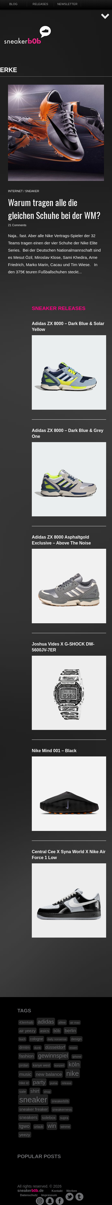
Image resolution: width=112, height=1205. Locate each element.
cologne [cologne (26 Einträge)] (36, 1039)
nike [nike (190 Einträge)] (72, 1073)
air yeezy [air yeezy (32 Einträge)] (27, 1030)
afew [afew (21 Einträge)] (62, 1022)
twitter (69, 1197)
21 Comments (17, 225)
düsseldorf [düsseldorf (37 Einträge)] (55, 1047)
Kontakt (57, 1190)
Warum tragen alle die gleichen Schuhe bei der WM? (54, 208)
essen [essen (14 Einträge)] (73, 1047)
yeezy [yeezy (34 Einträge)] (24, 1134)
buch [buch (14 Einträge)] (22, 1039)
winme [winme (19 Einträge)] (65, 1127)
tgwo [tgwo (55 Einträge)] (24, 1126)
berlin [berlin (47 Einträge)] (70, 1030)
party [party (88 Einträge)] (39, 1082)
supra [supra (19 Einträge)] (64, 1118)
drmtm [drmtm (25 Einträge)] (24, 1048)
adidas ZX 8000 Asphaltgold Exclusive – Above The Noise (61, 540)
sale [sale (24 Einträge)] (22, 1092)
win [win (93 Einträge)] (52, 1126)
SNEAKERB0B (27, 35)
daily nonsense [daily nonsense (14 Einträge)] (57, 1039)
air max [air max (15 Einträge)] (75, 1022)
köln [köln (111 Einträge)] (73, 1064)
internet (15, 191)
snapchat (50, 1201)
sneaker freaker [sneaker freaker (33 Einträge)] (33, 1109)
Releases (40, 4)
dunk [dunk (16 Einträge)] (37, 1047)
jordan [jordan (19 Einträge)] (23, 1065)
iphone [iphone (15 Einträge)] (76, 1056)
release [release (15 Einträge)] (66, 1083)
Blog (13, 4)
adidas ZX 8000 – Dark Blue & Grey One (67, 433)
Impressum (49, 1195)
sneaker (32, 191)
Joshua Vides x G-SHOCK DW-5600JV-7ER (63, 647)
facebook (60, 1201)
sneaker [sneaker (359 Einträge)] (33, 1099)
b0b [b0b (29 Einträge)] (56, 1031)
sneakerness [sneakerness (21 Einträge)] (62, 1109)
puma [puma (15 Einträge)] (53, 1083)
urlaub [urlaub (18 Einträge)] (38, 1127)
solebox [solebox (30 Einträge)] (49, 1118)
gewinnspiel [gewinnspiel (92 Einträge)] (53, 1056)
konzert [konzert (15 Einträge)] (59, 1065)
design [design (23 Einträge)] (76, 1039)
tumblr (79, 1197)
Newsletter (67, 4)
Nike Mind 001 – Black (54, 750)
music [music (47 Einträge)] (25, 1074)
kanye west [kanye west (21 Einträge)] (41, 1065)
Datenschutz (28, 1195)
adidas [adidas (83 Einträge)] (46, 1022)
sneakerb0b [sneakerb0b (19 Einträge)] (60, 1101)
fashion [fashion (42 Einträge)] (26, 1056)
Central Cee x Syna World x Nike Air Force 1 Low (69, 854)
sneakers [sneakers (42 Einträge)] (28, 1117)
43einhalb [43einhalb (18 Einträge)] (26, 1022)
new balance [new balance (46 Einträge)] (49, 1074)
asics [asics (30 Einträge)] (44, 1031)
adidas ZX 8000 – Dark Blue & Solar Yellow (68, 326)
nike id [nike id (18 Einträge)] (24, 1083)
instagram (40, 1201)
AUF (105, 16)
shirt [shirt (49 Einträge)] (34, 1091)
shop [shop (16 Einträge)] (47, 1091)
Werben (71, 1190)
